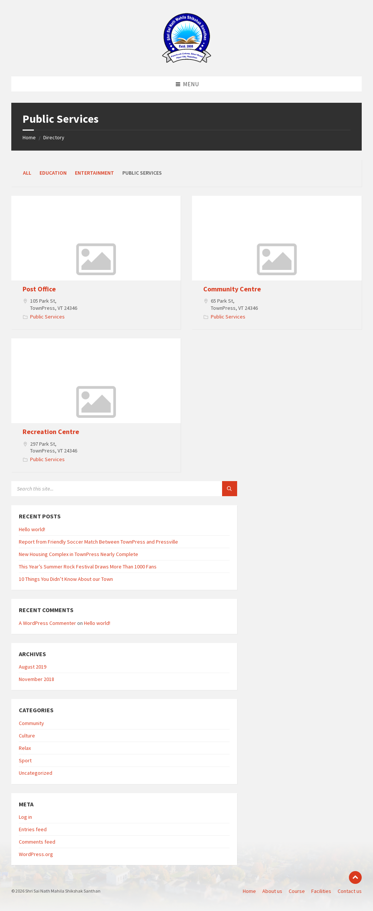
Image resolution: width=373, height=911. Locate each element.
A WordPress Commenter (47, 623)
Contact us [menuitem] (350, 891)
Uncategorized (35, 772)
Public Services (47, 316)
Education (53, 172)
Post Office (39, 289)
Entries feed (33, 829)
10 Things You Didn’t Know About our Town (66, 579)
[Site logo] (186, 62)
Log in (25, 817)
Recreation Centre (51, 431)
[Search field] (105, 488)
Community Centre (232, 289)
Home (29, 137)
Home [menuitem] (249, 891)
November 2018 (36, 679)
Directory (53, 137)
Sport (25, 760)
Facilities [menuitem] (321, 891)
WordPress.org (36, 854)
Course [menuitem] (297, 891)
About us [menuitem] (272, 891)
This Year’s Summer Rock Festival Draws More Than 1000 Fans (88, 566)
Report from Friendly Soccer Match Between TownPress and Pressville (98, 541)
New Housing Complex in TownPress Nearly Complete (78, 554)
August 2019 (32, 666)
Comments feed (37, 841)
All (27, 172)
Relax (25, 748)
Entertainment (94, 172)
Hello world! (32, 529)
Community (31, 723)
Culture (27, 735)
